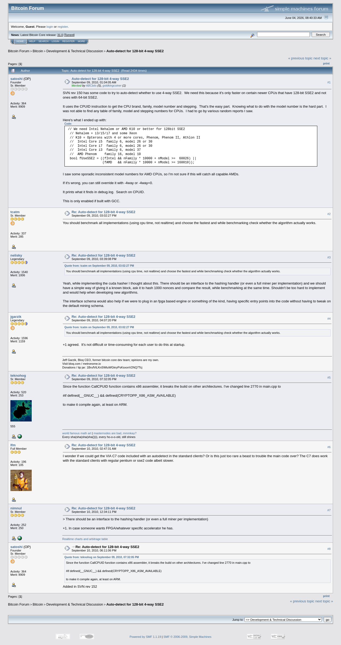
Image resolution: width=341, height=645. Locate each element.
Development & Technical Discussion (74, 51)
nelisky (16, 255)
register (63, 26)
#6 (329, 447)
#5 (329, 377)
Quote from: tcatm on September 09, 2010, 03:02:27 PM (99, 265)
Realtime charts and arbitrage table (85, 539)
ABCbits (91, 85)
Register (68, 41)
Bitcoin (38, 51)
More (81, 41)
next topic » (322, 58)
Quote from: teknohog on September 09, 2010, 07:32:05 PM (101, 557)
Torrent (69, 34)
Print (326, 63)
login (50, 26)
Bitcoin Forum (18, 51)
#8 (329, 549)
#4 (329, 319)
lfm (13, 445)
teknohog (18, 376)
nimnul (16, 508)
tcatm (15, 212)
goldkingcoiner (112, 85)
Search (44, 41)
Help (32, 41)
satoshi (16, 79)
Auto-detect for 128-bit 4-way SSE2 (135, 51)
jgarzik (15, 317)
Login (55, 41)
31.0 (60, 34)
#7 (329, 510)
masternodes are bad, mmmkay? (115, 433)
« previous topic (300, 58)
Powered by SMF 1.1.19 (145, 636)
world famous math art (76, 433)
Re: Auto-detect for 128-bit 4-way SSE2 (103, 212)
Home (20, 41)
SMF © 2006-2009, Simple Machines (188, 636)
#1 (329, 82)
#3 (329, 257)
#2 (329, 214)
